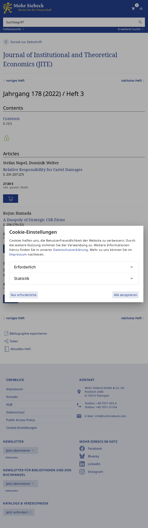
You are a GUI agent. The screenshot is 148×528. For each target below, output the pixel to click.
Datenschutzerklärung (70, 250)
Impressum (18, 254)
